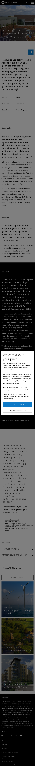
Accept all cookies (17, 404)
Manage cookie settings (17, 410)
